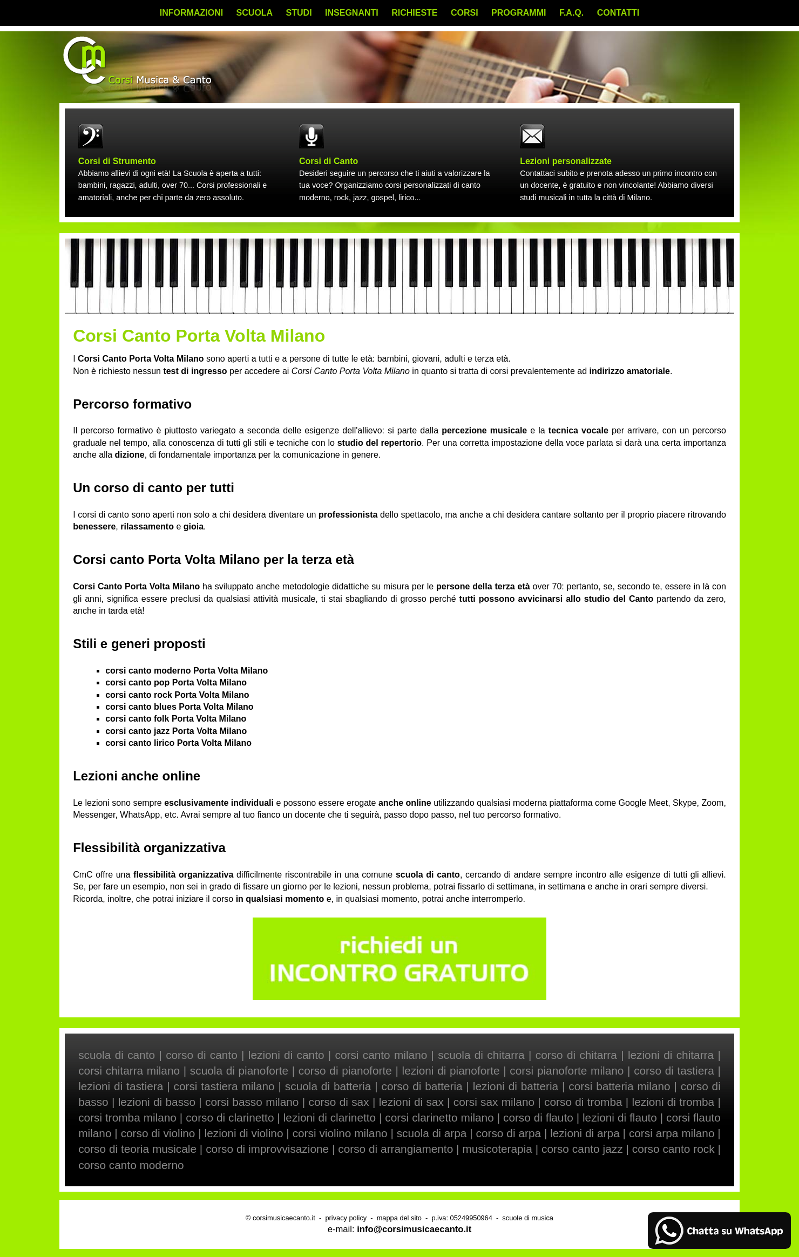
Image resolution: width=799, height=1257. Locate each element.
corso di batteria (421, 1086)
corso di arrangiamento (395, 1149)
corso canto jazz (582, 1149)
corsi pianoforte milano (567, 1070)
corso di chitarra (576, 1055)
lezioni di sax (411, 1102)
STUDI (299, 12)
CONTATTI (618, 12)
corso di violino (158, 1133)
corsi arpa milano (672, 1133)
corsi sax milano (493, 1102)
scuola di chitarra (481, 1055)
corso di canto (202, 1055)
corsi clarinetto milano (439, 1117)
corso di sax (339, 1102)
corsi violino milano (340, 1133)
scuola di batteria (328, 1086)
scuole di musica (527, 1218)
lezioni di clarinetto (329, 1117)
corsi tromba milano (127, 1117)
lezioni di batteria (515, 1086)
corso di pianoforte (345, 1070)
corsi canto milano (381, 1055)
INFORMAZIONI (191, 12)
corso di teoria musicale (137, 1149)
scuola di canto (116, 1055)
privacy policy (346, 1218)
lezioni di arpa (585, 1133)
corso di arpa (508, 1133)
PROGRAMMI (518, 12)
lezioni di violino (244, 1133)
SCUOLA (254, 12)
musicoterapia (497, 1149)
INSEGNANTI (351, 12)
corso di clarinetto (230, 1117)
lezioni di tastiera (120, 1086)
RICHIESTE (414, 12)
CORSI (464, 12)
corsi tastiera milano (224, 1086)
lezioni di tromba (673, 1102)
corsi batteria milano (619, 1086)
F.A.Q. (571, 12)
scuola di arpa (432, 1133)
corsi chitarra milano (129, 1070)
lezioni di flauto (620, 1117)
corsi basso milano (252, 1102)
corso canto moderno (131, 1165)
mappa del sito (399, 1218)
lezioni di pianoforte (451, 1070)
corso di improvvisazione (267, 1149)
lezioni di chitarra (671, 1055)
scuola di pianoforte (239, 1070)
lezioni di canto (286, 1055)
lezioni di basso (156, 1102)
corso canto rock (673, 1149)
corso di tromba (583, 1102)
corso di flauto (538, 1117)
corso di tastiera (674, 1070)
